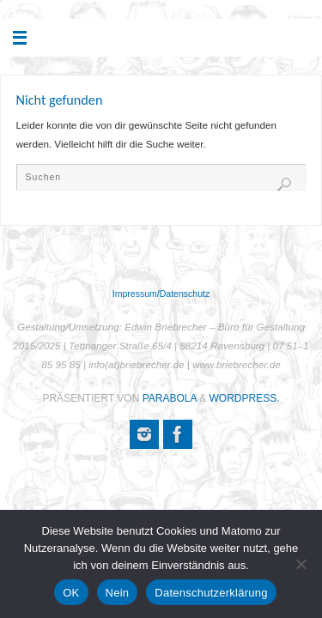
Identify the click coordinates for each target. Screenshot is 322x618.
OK (71, 592)
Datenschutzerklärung (211, 592)
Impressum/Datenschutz (161, 293)
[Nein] (300, 564)
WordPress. (245, 398)
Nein (118, 592)
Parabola (170, 398)
